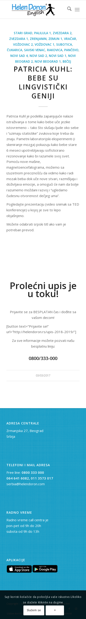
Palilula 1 (42, 33)
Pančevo (71, 50)
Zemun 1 (55, 39)
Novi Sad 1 (57, 56)
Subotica (64, 44)
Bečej (67, 61)
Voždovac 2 (23, 44)
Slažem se (34, 610)
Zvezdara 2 (62, 33)
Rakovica (54, 50)
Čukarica (14, 50)
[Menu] (77, 9)
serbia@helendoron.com (25, 484)
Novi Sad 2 (38, 56)
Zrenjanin (38, 39)
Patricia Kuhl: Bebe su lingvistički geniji (43, 82)
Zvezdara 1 (18, 39)
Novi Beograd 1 (48, 61)
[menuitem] (67, 9)
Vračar (70, 39)
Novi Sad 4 (19, 56)
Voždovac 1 (44, 44)
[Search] (67, 9)
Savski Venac (34, 50)
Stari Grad (23, 33)
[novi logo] (35, 9)
